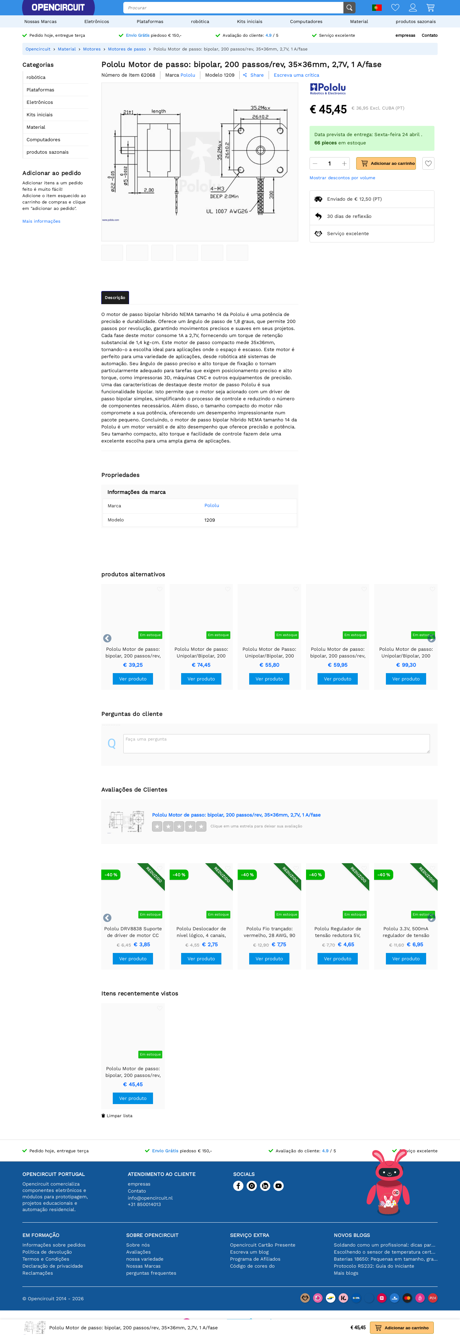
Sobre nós (138, 1245)
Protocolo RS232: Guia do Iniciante (374, 1266)
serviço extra (249, 1235)
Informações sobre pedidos (54, 1245)
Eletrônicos (96, 21)
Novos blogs (352, 1235)
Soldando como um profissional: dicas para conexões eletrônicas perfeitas (386, 1245)
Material (359, 21)
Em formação (40, 1235)
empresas (405, 35)
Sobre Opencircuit (152, 1235)
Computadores (306, 21)
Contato (430, 35)
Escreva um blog (249, 1252)
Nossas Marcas (40, 21)
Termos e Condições (45, 1259)
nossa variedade (145, 1259)
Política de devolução (47, 1252)
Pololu (202, 505)
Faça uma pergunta (146, 738)
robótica (200, 21)
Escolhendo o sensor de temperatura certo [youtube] (386, 1252)
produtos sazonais (416, 21)
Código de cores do (252, 1266)
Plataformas (150, 21)
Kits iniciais (249, 21)
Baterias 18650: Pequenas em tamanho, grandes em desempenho (386, 1259)
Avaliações (138, 1252)
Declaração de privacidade (52, 1266)
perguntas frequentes (151, 1273)
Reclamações (37, 1273)
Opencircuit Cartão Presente (262, 1245)
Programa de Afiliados (255, 1259)
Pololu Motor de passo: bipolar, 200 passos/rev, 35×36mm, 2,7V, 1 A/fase (236, 815)
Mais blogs (346, 1273)
